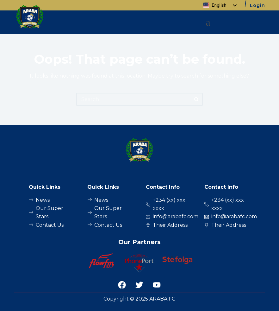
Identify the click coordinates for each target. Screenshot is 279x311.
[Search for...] (133, 99)
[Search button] (196, 99)
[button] (208, 22)
